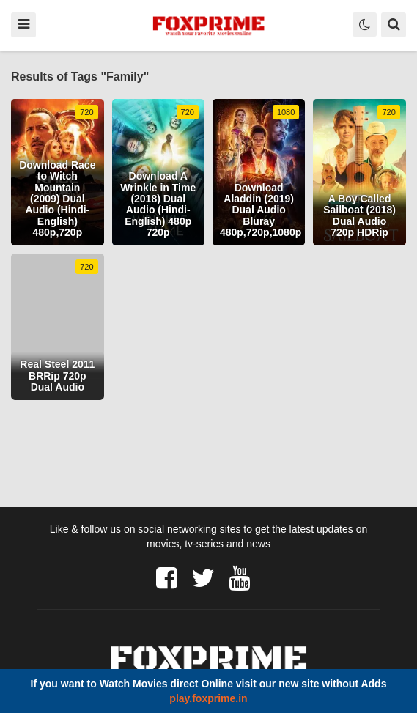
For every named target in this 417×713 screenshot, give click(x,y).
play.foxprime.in (208, 698)
